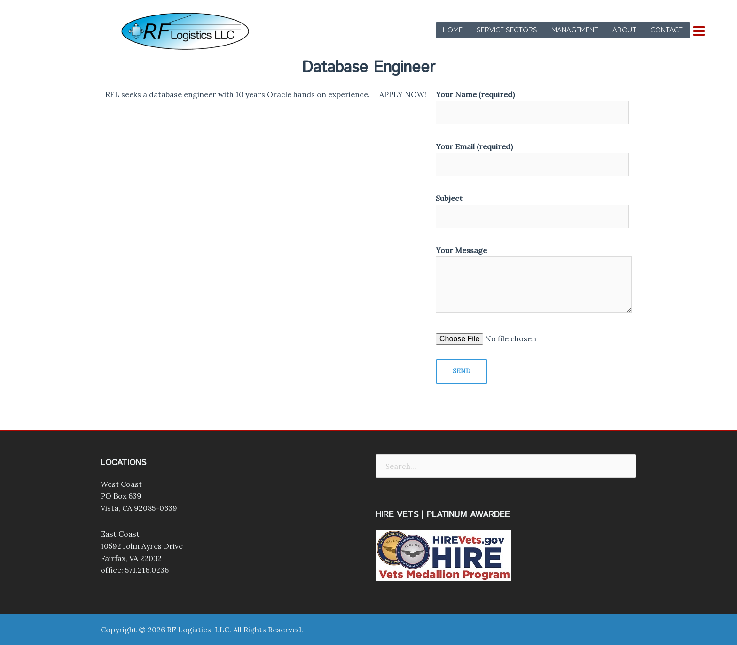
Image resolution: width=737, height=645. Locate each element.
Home (453, 29)
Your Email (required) (532, 155)
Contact (667, 29)
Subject (532, 207)
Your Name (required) (532, 103)
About (624, 29)
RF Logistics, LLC (198, 629)
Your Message (534, 280)
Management (574, 29)
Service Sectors (507, 29)
